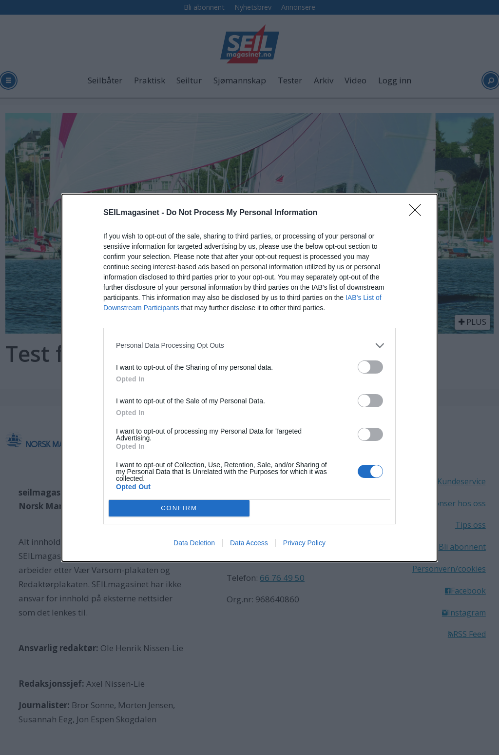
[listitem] (249, 345)
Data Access (249, 543)
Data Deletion (194, 543)
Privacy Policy (304, 543)
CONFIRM (179, 507)
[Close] (418, 213)
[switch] (370, 367)
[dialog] (249, 377)
